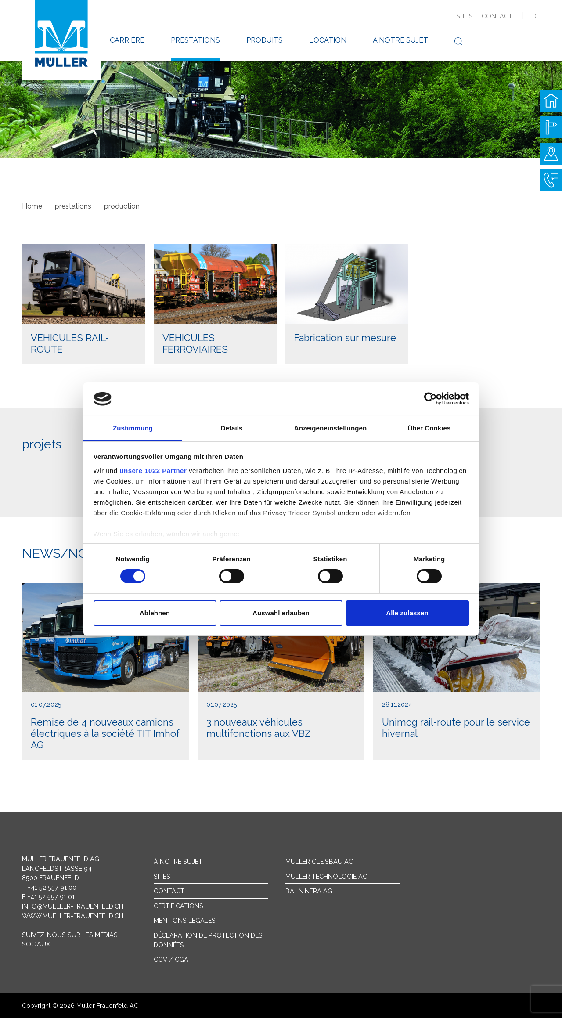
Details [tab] (232, 428)
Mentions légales (185, 920)
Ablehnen (155, 613)
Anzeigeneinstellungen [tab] (330, 428)
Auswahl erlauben (281, 613)
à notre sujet (400, 40)
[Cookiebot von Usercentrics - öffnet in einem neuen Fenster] (430, 398)
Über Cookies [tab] (429, 428)
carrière (127, 40)
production (122, 206)
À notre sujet (178, 861)
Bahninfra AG (308, 891)
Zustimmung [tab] (133, 428)
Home (32, 206)
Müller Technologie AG (326, 876)
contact (497, 16)
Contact (169, 891)
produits (264, 40)
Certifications (178, 906)
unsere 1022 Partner (153, 470)
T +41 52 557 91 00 (49, 887)
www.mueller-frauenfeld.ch (72, 916)
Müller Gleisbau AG (319, 861)
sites (464, 16)
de (536, 16)
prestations (195, 40)
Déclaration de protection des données (208, 940)
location (327, 40)
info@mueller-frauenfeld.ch (72, 906)
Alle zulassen (407, 613)
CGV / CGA (171, 959)
